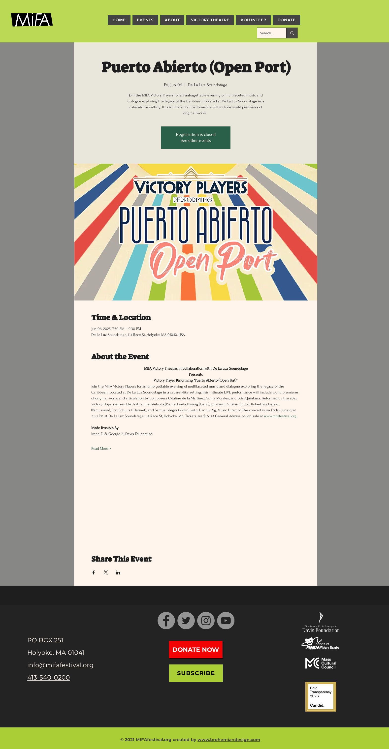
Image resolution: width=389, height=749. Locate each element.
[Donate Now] (196, 649)
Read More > (101, 448)
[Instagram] (206, 620)
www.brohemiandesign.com (228, 739)
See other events (196, 140)
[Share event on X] (105, 572)
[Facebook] (166, 620)
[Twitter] (186, 620)
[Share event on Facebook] (93, 572)
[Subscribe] (196, 673)
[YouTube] (225, 620)
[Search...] (268, 33)
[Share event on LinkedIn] (118, 572)
